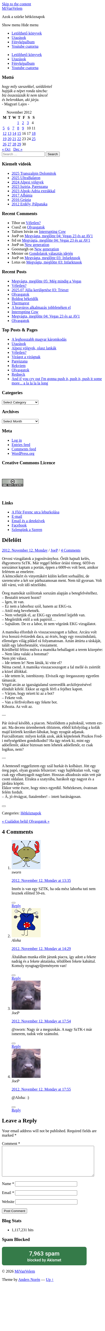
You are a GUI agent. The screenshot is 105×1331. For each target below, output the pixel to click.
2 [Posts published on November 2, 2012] (23, 123)
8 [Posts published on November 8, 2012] (18, 128)
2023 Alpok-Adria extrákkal (33, 191)
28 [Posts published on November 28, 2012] (14, 144)
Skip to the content (16, 4)
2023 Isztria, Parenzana (30, 186)
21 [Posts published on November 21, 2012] (14, 139)
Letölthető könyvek (27, 33)
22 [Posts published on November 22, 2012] (19, 139)
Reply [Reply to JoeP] (16, 1046)
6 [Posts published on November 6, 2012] (8, 128)
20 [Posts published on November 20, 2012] (9, 139)
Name (8, 1189)
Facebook (19, 525)
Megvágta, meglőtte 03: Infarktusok (52, 258)
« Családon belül (15, 821)
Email (8, 1198)
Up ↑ (50, 1285)
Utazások (19, 38)
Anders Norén (29, 1285)
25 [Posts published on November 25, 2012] (34, 139)
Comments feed (24, 449)
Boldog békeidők (25, 299)
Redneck (18, 374)
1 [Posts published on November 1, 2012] (18, 123)
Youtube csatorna (25, 46)
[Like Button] (4, 806)
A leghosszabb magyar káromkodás (39, 339)
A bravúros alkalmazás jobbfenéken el (41, 307)
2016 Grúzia (21, 200)
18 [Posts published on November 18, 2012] (34, 133)
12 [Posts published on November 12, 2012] (5, 133)
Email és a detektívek (28, 521)
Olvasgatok (36, 227)
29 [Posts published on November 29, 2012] (19, 144)
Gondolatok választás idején (51, 253)
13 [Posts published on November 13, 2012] (9, 133)
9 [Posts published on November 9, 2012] (23, 128)
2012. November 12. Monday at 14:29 (41, 949)
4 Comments (70, 550)
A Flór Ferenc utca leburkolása (35, 512)
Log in (17, 440)
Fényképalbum (23, 42)
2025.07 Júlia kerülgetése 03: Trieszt (40, 290)
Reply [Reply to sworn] (16, 906)
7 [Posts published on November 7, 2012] (13, 128)
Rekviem (19, 366)
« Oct (6, 149)
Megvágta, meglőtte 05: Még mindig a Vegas (46, 281)
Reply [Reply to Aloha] (16, 978)
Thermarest (20, 303)
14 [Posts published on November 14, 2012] (14, 133)
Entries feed (21, 445)
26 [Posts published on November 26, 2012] (5, 144)
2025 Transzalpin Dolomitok (34, 173)
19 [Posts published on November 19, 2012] (5, 139)
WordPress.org (23, 453)
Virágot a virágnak (26, 357)
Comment (11, 1143)
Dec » (17, 149)
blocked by (44, 1262)
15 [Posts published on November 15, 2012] (19, 133)
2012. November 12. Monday (25, 550)
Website (8, 1207)
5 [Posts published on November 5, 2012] (4, 128)
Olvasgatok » (39, 821)
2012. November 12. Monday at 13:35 (41, 880)
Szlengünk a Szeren (27, 530)
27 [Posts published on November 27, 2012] (9, 144)
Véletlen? (33, 223)
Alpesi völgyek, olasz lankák (34, 348)
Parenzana (20, 361)
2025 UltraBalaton (26, 178)
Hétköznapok (31, 813)
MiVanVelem (12, 8)
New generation (37, 245)
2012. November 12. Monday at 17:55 (41, 1089)
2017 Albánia (22, 195)
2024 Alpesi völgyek (28, 182)
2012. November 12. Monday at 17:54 (41, 1021)
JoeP (54, 550)
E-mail (17, 516)
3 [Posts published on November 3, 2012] (28, 123)
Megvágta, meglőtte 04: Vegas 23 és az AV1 (59, 236)
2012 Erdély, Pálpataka (29, 204)
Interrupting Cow (52, 231)
